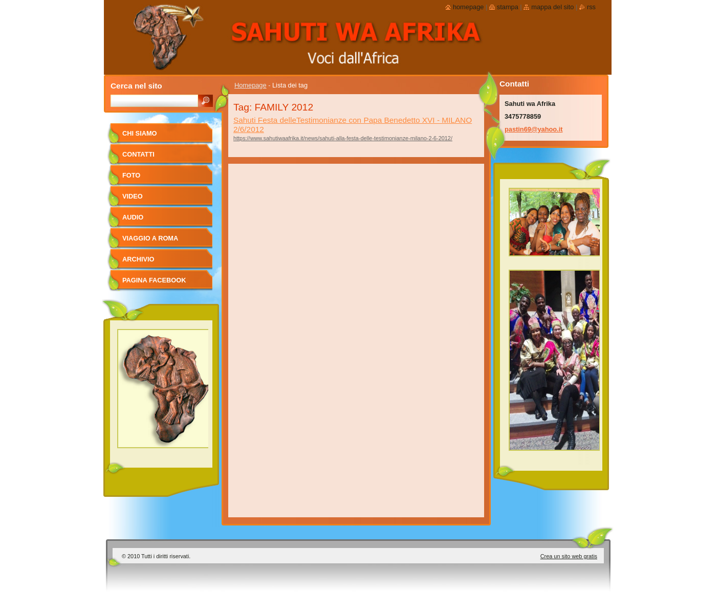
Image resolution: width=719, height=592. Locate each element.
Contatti (138, 154)
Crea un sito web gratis (568, 556)
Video (132, 196)
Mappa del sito (552, 7)
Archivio (138, 259)
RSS (591, 7)
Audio (132, 217)
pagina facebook (154, 280)
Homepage (250, 85)
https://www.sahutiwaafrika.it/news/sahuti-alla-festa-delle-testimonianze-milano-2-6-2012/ (342, 138)
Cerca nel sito (136, 85)
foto (131, 175)
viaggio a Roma (150, 238)
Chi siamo (139, 133)
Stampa (507, 7)
